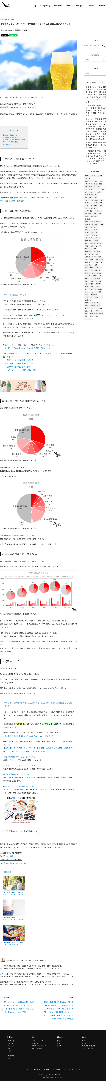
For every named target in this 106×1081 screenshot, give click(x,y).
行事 (83, 1041)
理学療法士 (95, 224)
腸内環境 (87, 273)
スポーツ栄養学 (89, 284)
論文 (94, 249)
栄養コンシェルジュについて (93, 222)
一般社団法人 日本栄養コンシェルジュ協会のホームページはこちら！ (29, 736)
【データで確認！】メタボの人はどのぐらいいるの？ (13, 918)
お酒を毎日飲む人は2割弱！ (11, 137)
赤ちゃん (87, 254)
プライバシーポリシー (60, 1069)
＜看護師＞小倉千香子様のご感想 (17, 366)
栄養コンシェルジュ (6, 30)
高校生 (91, 316)
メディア (96, 189)
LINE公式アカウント (90, 308)
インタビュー (88, 265)
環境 (86, 316)
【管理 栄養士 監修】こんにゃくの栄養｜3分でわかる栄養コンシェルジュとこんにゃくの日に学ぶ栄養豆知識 (96, 110)
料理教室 (87, 224)
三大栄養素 (88, 251)
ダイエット (88, 203)
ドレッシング (99, 259)
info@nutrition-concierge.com (14, 862)
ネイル (86, 292)
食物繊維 (87, 219)
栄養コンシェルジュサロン (92, 303)
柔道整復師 (88, 240)
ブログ (59, 1046)
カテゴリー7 (88, 238)
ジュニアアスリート (90, 289)
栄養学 (86, 216)
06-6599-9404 (6, 856)
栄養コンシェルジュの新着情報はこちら (19, 786)
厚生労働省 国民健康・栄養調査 (12, 201)
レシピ (86, 205)
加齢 (97, 262)
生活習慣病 (11, 20)
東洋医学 (98, 284)
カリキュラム (88, 297)
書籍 (102, 224)
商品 (101, 276)
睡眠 (92, 281)
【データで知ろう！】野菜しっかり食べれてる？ (13, 943)
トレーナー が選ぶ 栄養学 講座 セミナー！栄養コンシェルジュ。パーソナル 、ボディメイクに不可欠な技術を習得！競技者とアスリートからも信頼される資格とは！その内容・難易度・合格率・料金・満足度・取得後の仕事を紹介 (96, 129)
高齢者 (86, 305)
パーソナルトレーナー (91, 195)
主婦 (86, 259)
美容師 (100, 289)
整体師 (93, 305)
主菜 (97, 316)
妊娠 (96, 265)
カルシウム (88, 276)
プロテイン (88, 319)
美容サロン (94, 295)
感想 (101, 181)
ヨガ (98, 305)
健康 (101, 205)
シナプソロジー (95, 278)
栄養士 (86, 278)
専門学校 (98, 281)
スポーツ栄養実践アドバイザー (93, 243)
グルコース (99, 311)
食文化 (86, 232)
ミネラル (95, 240)
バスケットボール (95, 270)
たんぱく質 (94, 232)
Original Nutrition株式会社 (56, 1077)
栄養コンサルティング (91, 197)
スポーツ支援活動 (87, 1048)
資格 (95, 184)
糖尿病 (86, 286)
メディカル (97, 238)
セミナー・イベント (38, 1041)
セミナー (87, 178)
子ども (100, 192)
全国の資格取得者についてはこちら (17, 774)
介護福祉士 (88, 300)
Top (35, 5)
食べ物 (100, 176)
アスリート (88, 230)
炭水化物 (94, 235)
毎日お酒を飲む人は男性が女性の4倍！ (14, 139)
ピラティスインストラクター (93, 267)
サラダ (94, 257)
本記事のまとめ (7, 144)
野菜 (100, 184)
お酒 (25, 30)
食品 (103, 189)
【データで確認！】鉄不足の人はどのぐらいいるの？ (13, 893)
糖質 (92, 246)
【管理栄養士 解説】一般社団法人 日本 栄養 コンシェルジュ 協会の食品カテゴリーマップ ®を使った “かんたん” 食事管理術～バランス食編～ (96, 157)
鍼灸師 (91, 259)
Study (68, 5)
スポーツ (87, 200)
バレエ (98, 286)
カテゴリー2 (88, 184)
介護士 (86, 311)
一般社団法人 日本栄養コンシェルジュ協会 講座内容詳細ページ (27, 348)
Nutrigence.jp (45, 5)
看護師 (86, 246)
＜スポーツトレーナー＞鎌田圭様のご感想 (21, 370)
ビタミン (87, 235)
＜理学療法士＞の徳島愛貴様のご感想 (19, 360)
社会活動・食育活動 (88, 1046)
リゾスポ (95, 230)
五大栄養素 (94, 205)
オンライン (88, 249)
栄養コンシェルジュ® (39, 1046)
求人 (92, 311)
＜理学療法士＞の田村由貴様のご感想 (19, 363)
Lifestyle (79, 5)
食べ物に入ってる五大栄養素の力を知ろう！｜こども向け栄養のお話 (96, 145)
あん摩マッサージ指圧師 (96, 313)
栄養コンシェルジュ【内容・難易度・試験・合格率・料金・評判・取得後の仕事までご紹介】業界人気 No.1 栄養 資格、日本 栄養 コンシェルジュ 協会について (96, 94)
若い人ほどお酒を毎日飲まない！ (12, 142)
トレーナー (97, 186)
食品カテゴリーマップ (91, 181)
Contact (102, 5)
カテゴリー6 (88, 189)
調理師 (95, 276)
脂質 (99, 257)
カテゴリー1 (91, 192)
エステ (86, 295)
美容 (92, 286)
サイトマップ (76, 1069)
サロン (86, 281)
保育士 (100, 308)
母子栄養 (87, 257)
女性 (94, 213)
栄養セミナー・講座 (97, 200)
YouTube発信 (88, 211)
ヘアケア (93, 292)
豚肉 (86, 313)
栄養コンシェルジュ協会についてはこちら (19, 765)
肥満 (97, 254)
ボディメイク (98, 297)
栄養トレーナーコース (91, 227)
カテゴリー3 (88, 186)
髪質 (99, 292)
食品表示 (87, 262)
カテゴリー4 (96, 251)
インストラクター (98, 203)
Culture (91, 5)
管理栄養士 (88, 213)
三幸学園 (98, 246)
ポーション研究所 (37, 1048)
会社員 (99, 273)
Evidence (57, 5)
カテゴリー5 (88, 208)
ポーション (98, 211)
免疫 (93, 273)
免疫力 (9, 1048)
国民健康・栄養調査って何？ (11, 135)
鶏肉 (86, 270)
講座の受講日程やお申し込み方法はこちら (19, 756)
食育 (95, 208)
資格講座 (35, 1043)
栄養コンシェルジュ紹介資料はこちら (23, 831)
